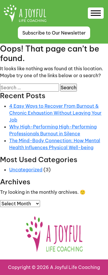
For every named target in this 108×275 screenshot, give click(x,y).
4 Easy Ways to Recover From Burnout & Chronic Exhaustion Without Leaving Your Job (55, 113)
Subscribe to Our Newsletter (54, 33)
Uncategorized (25, 169)
